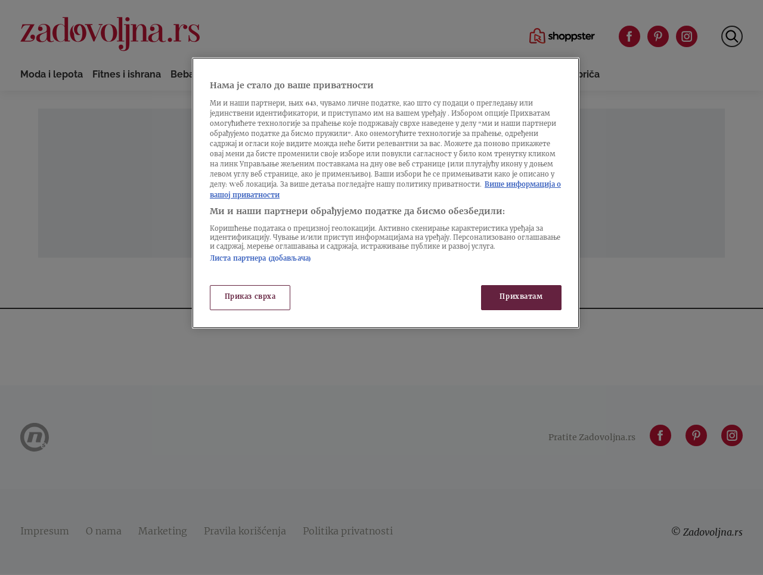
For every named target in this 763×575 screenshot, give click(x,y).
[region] (385, 192)
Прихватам (521, 297)
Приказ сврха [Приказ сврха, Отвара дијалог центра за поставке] (250, 297)
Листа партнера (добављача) (260, 259)
